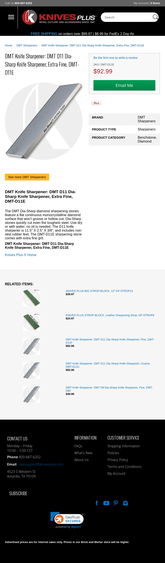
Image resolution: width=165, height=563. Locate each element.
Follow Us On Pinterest (115, 502)
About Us (81, 459)
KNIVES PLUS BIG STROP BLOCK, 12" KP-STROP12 (99, 291)
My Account (141, 3)
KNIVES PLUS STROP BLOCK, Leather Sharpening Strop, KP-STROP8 (110, 315)
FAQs (78, 446)
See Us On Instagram (125, 502)
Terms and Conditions (124, 466)
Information (85, 437)
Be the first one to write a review (115, 57)
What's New (83, 453)
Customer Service (123, 437)
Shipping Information (123, 446)
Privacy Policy (117, 459)
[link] (67, 520)
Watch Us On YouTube (106, 502)
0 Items (155, 3)
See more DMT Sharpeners (27, 177)
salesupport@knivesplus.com (41, 464)
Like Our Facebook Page (96, 502)
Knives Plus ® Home (21, 255)
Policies (113, 453)
